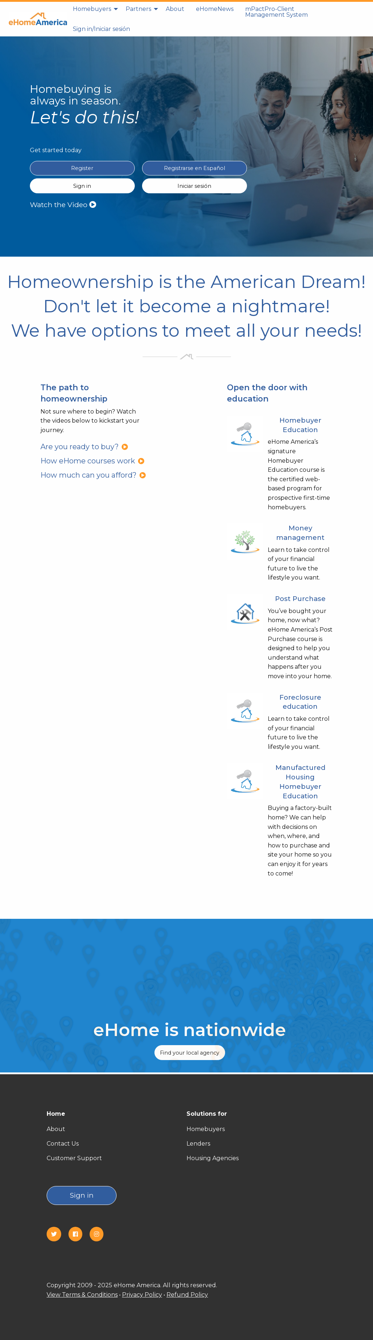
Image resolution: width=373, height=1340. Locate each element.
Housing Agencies (212, 1158)
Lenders (198, 1143)
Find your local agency (189, 1053)
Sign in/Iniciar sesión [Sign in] (101, 28)
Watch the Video (63, 204)
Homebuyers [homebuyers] (92, 8)
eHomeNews (214, 8)
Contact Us (63, 1143)
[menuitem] (93, 12)
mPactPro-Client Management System (276, 11)
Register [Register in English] (82, 168)
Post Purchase (300, 598)
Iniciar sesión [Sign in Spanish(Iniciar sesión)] (194, 186)
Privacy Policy (142, 1294)
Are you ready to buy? (84, 446)
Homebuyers (205, 1129)
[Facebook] (78, 1234)
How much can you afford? (93, 475)
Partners (138, 8)
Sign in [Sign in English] (82, 186)
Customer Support (74, 1158)
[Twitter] (57, 1234)
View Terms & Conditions (82, 1294)
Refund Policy (187, 1294)
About (175, 8)
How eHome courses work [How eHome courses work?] (92, 460)
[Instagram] (99, 1234)
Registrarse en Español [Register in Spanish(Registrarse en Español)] (194, 168)
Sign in (82, 1195)
